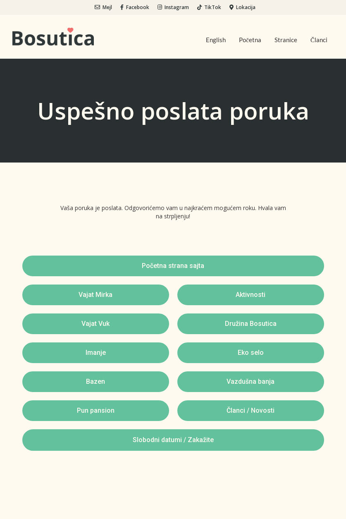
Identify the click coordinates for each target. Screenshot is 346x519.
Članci (318, 39)
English (216, 39)
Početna (250, 39)
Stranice (285, 39)
